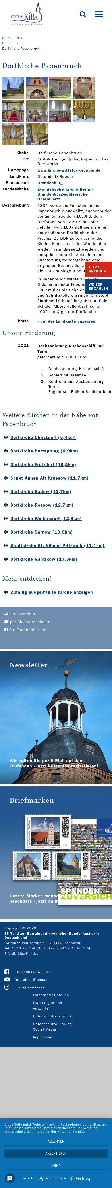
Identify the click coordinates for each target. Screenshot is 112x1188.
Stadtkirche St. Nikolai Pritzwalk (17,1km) (57, 545)
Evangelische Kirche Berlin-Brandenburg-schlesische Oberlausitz (65, 194)
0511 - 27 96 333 (28, 948)
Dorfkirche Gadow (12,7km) (40, 491)
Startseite (10, 38)
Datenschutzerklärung (52, 1016)
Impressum (42, 1037)
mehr (56, 1166)
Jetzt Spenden (97, 269)
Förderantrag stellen (51, 995)
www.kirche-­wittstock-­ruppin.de (69, 170)
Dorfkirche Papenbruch (21, 49)
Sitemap (40, 979)
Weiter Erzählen (98, 286)
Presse (39, 987)
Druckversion (19, 614)
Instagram (24, 987)
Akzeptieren (56, 1153)
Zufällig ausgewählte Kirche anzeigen (51, 592)
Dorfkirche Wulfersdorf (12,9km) (46, 518)
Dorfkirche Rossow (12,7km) (42, 505)
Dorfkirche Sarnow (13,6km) (41, 532)
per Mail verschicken (27, 622)
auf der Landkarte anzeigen (68, 321)
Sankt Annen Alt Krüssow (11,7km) (49, 478)
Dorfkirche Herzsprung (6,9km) (44, 451)
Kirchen (8, 43)
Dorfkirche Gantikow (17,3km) (43, 559)
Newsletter (42, 972)
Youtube (22, 979)
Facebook (23, 972)
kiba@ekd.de (29, 953)
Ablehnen (56, 1141)
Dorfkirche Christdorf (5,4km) (43, 437)
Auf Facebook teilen (26, 630)
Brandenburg (50, 182)
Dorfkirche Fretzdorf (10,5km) (43, 464)
